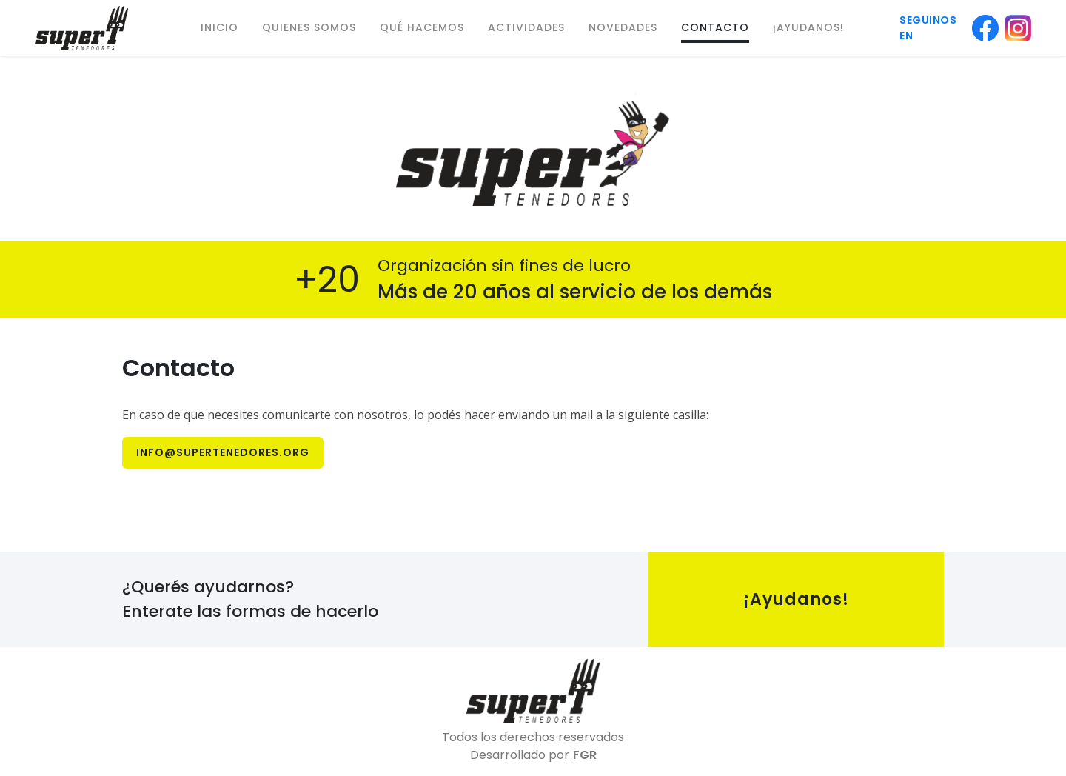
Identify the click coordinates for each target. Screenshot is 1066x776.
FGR (585, 754)
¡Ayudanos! (796, 599)
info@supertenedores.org (222, 452)
